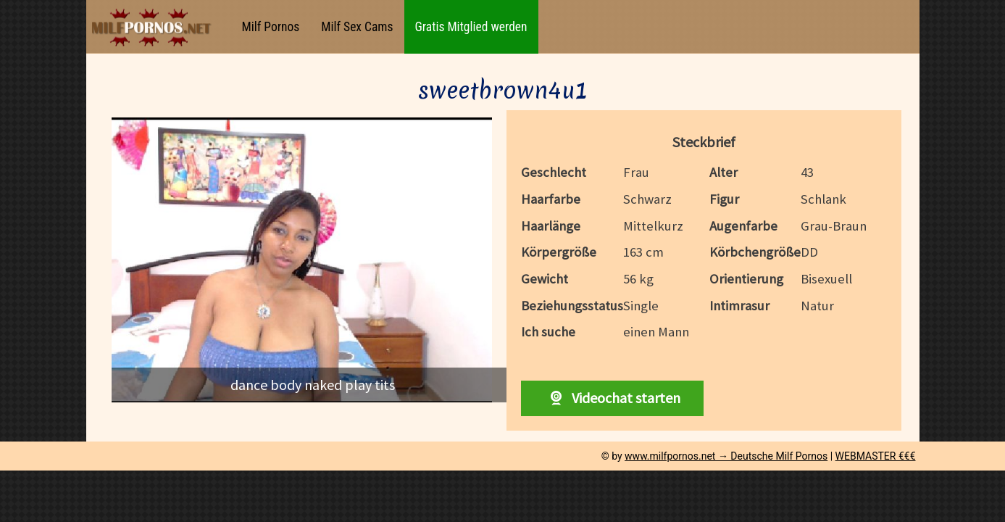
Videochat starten (612, 398)
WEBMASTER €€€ (875, 456)
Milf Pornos (271, 27)
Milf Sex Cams (357, 27)
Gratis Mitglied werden (471, 27)
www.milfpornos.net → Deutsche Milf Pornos (726, 456)
